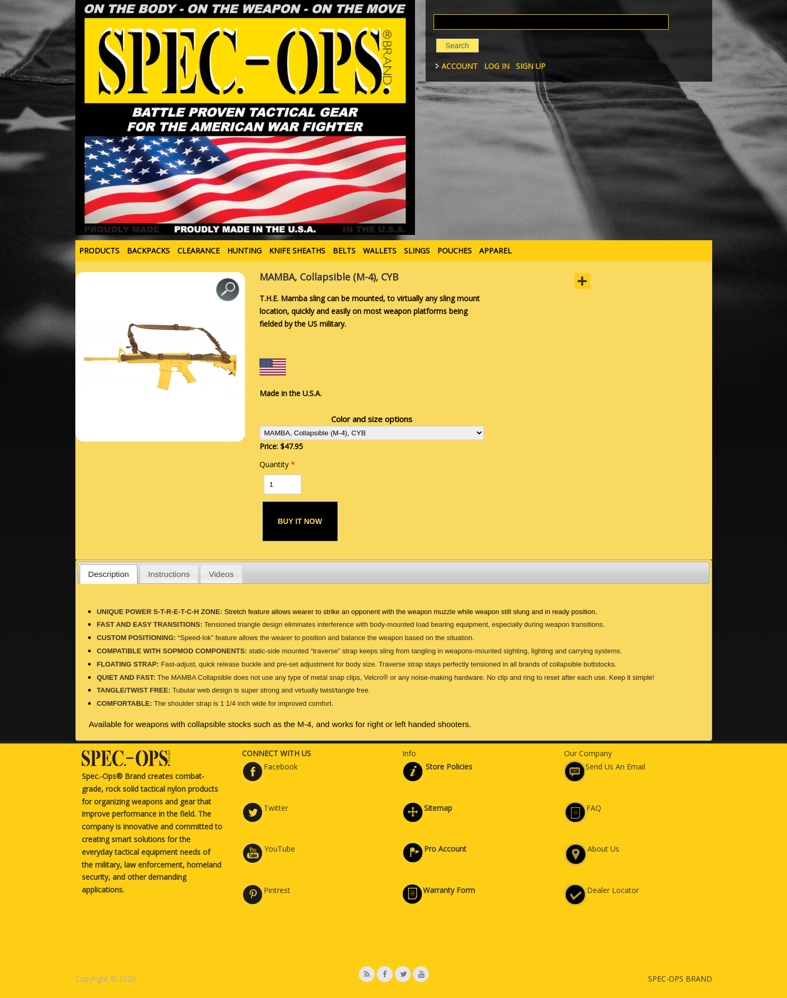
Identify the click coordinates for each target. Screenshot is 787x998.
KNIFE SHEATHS (297, 251)
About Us (603, 849)
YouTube (279, 849)
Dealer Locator (613, 890)
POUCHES (454, 251)
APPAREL (495, 251)
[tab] (109, 574)
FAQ (593, 808)
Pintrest (277, 890)
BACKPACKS (148, 251)
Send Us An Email (615, 766)
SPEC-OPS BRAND (680, 979)
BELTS (344, 251)
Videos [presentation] (221, 574)
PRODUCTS (99, 251)
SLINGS (417, 251)
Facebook (281, 766)
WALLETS (379, 251)
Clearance (198, 251)
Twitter (276, 808)
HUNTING (244, 251)
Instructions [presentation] (169, 574)
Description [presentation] (108, 574)
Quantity (277, 464)
